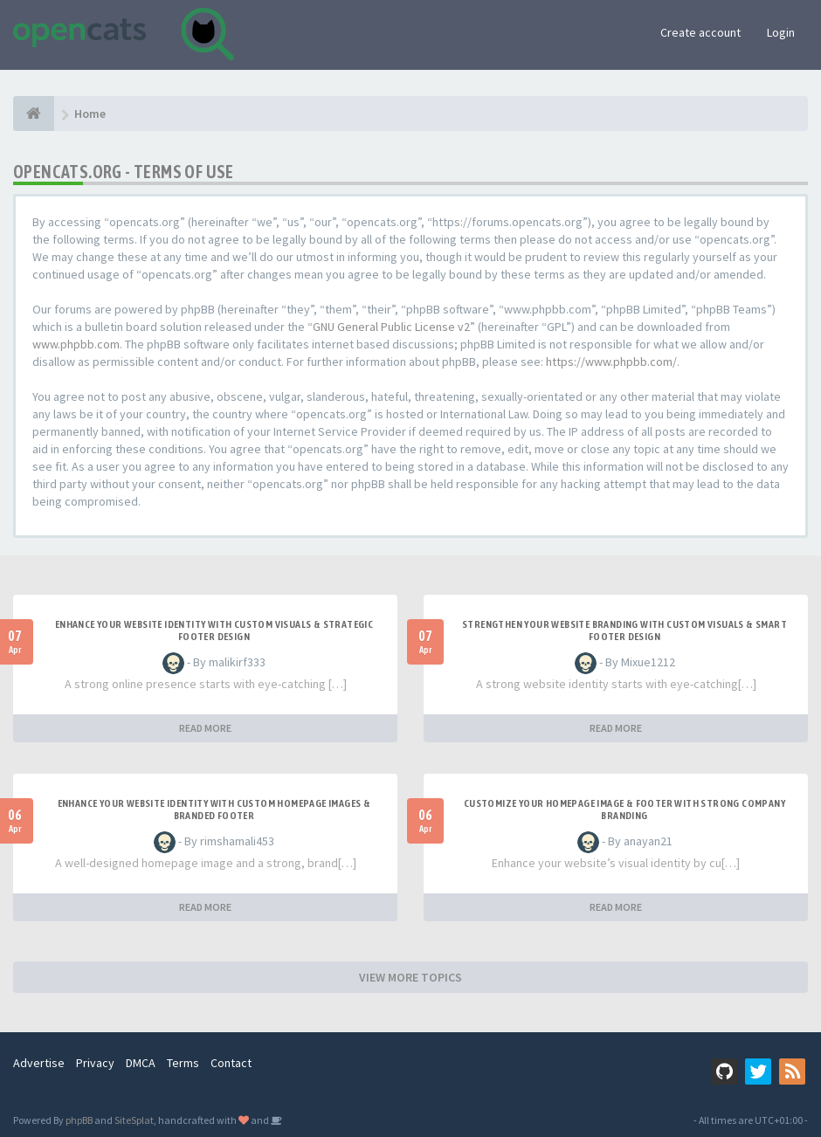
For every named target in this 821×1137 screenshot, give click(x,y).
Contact (231, 1063)
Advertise (39, 1063)
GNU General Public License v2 (391, 326)
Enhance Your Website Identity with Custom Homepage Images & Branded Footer (214, 809)
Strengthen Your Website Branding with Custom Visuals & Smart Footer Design (624, 630)
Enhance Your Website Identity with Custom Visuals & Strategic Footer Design (214, 630)
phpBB (79, 1120)
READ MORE (205, 727)
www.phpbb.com (76, 344)
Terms (183, 1063)
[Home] (33, 113)
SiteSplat (134, 1120)
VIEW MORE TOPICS (410, 977)
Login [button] (781, 32)
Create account (700, 32)
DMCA (140, 1063)
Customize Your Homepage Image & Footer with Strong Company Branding (624, 809)
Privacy (95, 1063)
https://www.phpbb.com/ (611, 361)
